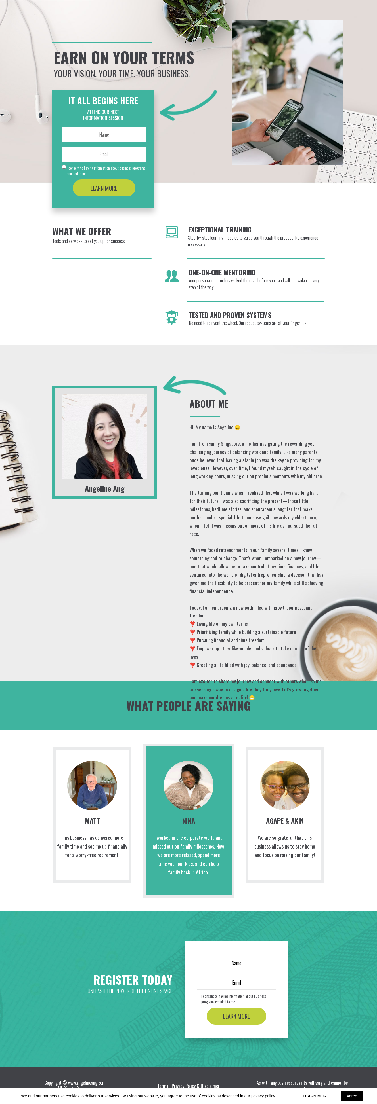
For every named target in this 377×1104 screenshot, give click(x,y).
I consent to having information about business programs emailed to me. (106, 170)
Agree (352, 1096)
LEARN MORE (104, 187)
